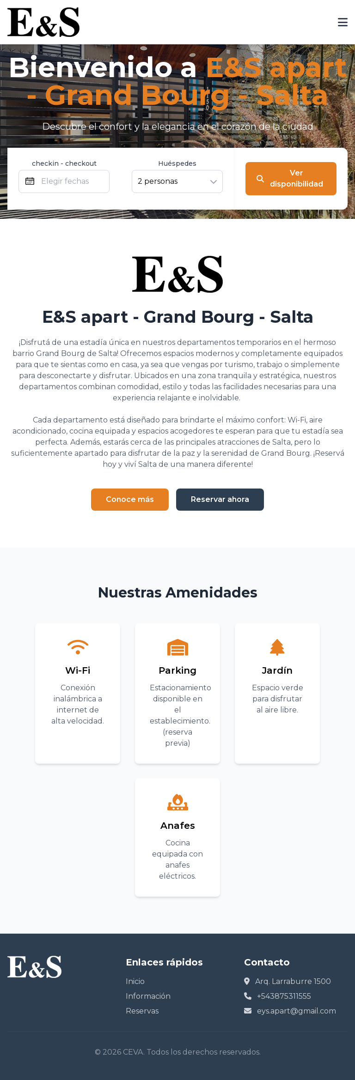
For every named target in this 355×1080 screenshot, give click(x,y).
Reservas (142, 1011)
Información (148, 996)
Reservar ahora (220, 499)
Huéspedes (177, 163)
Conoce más (130, 499)
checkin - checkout (64, 163)
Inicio (135, 981)
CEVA (133, 1052)
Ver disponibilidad (290, 178)
